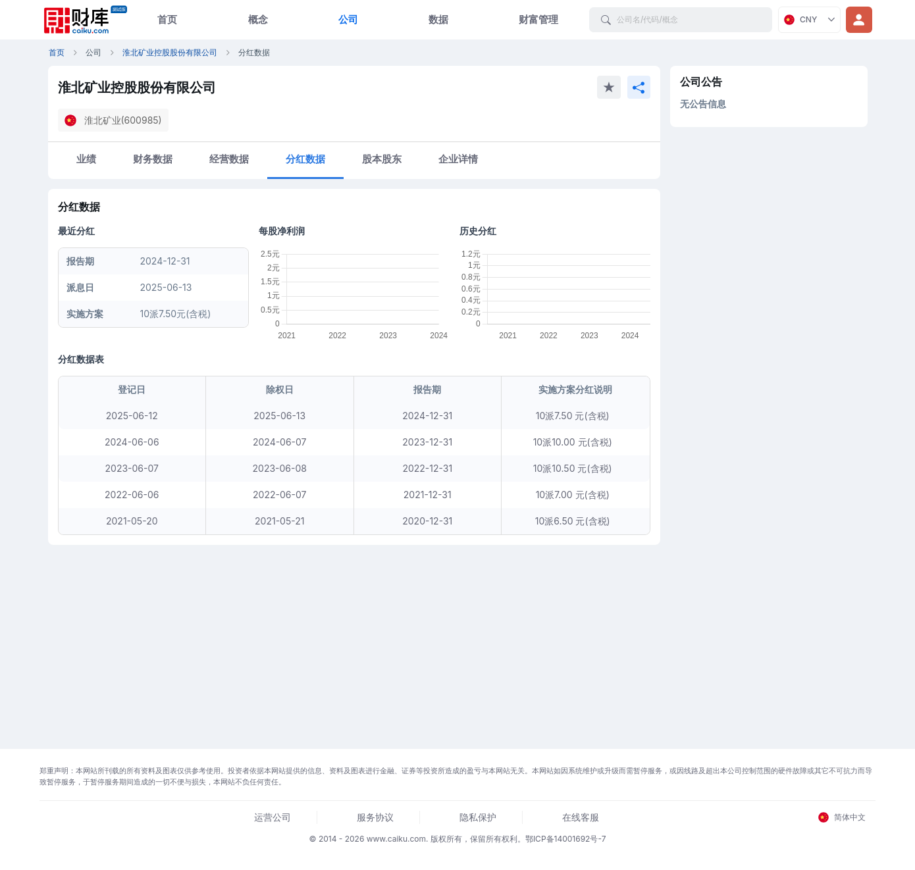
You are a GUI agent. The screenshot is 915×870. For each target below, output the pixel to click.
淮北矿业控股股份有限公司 (169, 52)
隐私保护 (477, 817)
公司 (348, 19)
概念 (258, 19)
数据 (438, 19)
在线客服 (580, 817)
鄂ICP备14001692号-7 (565, 839)
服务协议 (375, 817)
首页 (167, 19)
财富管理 (538, 19)
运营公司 (272, 817)
